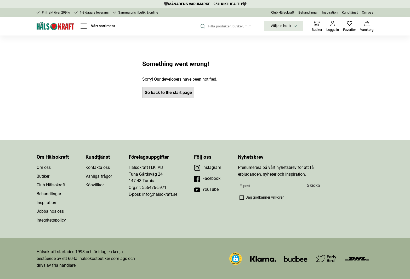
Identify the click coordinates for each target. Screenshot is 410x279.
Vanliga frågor (99, 176)
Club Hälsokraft (282, 12)
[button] (235, 258)
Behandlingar (308, 12)
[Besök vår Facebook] (207, 178)
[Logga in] (332, 26)
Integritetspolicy (51, 220)
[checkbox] (242, 197)
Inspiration (330, 12)
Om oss (367, 12)
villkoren (277, 197)
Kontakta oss (98, 167)
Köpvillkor (95, 184)
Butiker (43, 176)
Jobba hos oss (50, 211)
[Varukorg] (366, 26)
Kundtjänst (350, 12)
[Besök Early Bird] (326, 258)
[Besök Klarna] (263, 258)
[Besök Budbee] (295, 258)
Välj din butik (284, 26)
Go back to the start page (168, 92)
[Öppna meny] (98, 26)
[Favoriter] (349, 26)
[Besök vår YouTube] (206, 189)
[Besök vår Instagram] (207, 167)
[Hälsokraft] (55, 26)
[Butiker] (317, 26)
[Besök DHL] (357, 258)
